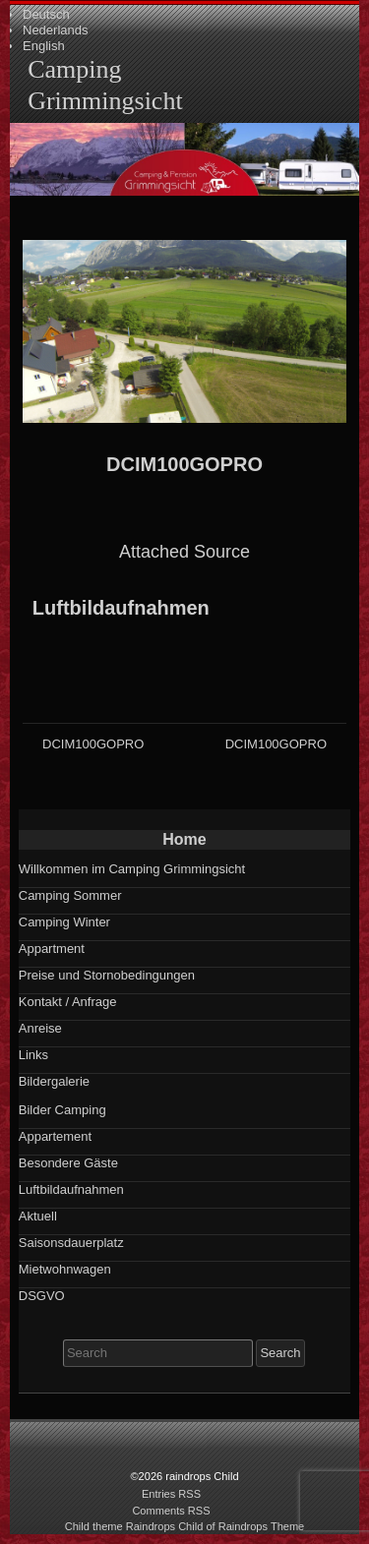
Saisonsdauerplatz (71, 1242)
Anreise (40, 1028)
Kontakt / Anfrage (68, 1001)
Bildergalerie (54, 1081)
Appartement (55, 1136)
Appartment (52, 948)
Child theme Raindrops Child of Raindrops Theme (185, 1526)
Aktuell (38, 1216)
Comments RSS (171, 1510)
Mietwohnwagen (65, 1269)
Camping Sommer (70, 895)
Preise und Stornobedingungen (107, 975)
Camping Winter (64, 922)
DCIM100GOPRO (184, 464)
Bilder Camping (62, 1109)
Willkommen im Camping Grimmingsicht (132, 868)
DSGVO (42, 1295)
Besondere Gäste (68, 1163)
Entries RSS (171, 1494)
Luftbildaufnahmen (121, 608)
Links (33, 1054)
